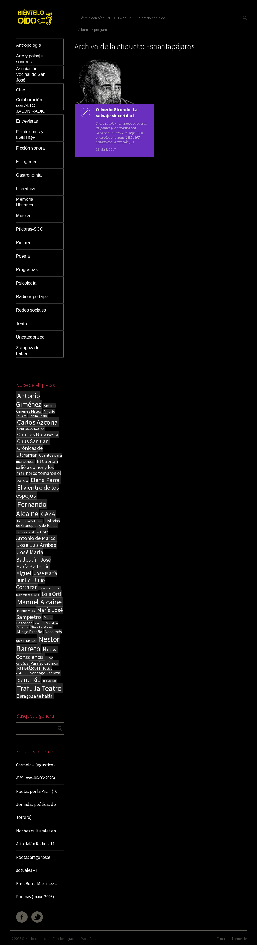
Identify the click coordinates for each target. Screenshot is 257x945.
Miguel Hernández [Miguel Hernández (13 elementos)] (41, 627)
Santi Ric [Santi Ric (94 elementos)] (28, 680)
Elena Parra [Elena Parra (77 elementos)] (45, 479)
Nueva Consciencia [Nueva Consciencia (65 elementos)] (37, 653)
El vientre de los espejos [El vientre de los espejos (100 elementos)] (37, 491)
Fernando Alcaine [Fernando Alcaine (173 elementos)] (31, 509)
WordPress (89, 938)
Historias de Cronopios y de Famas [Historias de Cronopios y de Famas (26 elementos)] (38, 523)
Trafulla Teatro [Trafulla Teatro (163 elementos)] (39, 688)
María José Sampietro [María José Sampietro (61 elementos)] (39, 613)
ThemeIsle (239, 938)
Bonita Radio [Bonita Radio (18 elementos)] (38, 416)
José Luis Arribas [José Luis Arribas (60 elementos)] (36, 545)
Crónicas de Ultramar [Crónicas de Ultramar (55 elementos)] (29, 451)
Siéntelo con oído (152, 18)
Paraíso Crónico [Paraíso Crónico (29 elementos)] (44, 663)
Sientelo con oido (35, 938)
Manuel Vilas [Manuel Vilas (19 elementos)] (26, 611)
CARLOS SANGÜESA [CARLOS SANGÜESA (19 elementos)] (30, 429)
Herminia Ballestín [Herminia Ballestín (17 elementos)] (29, 521)
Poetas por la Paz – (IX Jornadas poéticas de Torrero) (36, 804)
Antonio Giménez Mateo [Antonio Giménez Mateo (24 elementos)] (36, 408)
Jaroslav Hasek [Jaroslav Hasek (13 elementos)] (26, 532)
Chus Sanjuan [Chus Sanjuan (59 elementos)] (33, 441)
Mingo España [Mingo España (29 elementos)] (29, 631)
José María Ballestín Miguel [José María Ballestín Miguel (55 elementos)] (33, 566)
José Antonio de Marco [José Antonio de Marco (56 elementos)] (36, 535)
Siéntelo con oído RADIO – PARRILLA (104, 18)
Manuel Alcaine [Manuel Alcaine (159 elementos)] (39, 601)
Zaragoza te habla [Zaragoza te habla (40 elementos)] (34, 696)
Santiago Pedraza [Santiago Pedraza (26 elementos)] (45, 673)
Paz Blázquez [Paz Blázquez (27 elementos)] (29, 668)
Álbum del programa (93, 29)
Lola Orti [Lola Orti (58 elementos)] (51, 594)
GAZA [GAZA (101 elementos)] (48, 514)
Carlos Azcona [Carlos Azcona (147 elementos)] (37, 422)
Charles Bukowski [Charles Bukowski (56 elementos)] (37, 434)
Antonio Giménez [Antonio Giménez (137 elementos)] (28, 400)
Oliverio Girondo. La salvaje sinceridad (117, 112)
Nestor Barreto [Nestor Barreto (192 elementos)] (38, 643)
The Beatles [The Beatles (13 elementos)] (49, 681)
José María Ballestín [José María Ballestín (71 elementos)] (29, 556)
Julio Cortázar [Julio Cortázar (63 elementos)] (30, 584)
